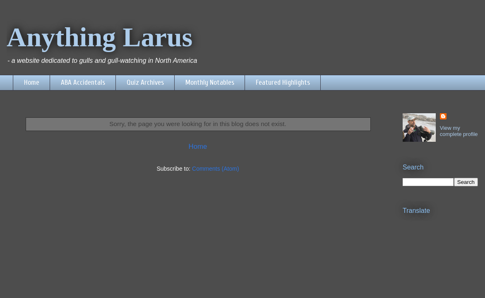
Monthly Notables (209, 82)
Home (31, 82)
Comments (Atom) (215, 168)
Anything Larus (99, 37)
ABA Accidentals (83, 82)
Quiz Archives (145, 82)
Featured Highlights (283, 82)
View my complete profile (459, 131)
